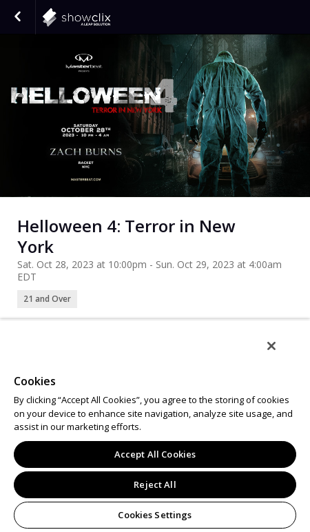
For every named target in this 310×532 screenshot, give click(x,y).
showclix (110, 17)
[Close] (271, 346)
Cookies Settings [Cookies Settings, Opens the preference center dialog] (155, 515)
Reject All (155, 484)
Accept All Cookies (155, 454)
